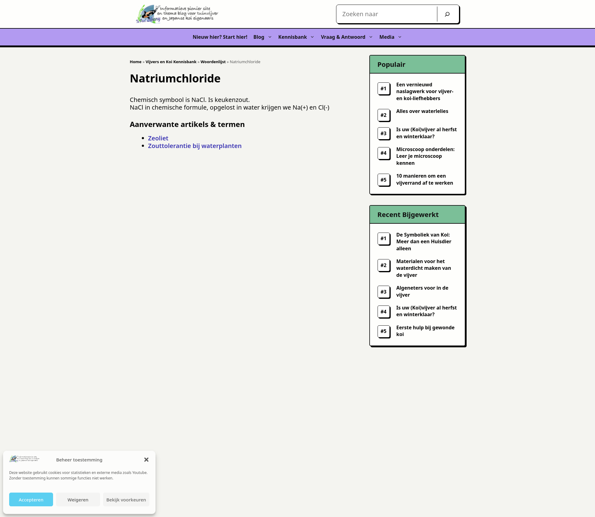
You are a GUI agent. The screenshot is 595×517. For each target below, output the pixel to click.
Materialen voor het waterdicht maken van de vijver (423, 268)
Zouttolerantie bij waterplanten (195, 146)
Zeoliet (158, 138)
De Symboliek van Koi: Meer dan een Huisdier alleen (423, 241)
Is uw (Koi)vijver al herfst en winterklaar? (426, 311)
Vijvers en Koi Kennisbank (170, 61)
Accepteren (31, 500)
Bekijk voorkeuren (126, 500)
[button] (146, 460)
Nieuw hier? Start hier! (220, 37)
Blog (264, 37)
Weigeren (78, 500)
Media (392, 37)
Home (136, 61)
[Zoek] (447, 14)
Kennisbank (298, 37)
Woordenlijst (213, 61)
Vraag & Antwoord (348, 37)
